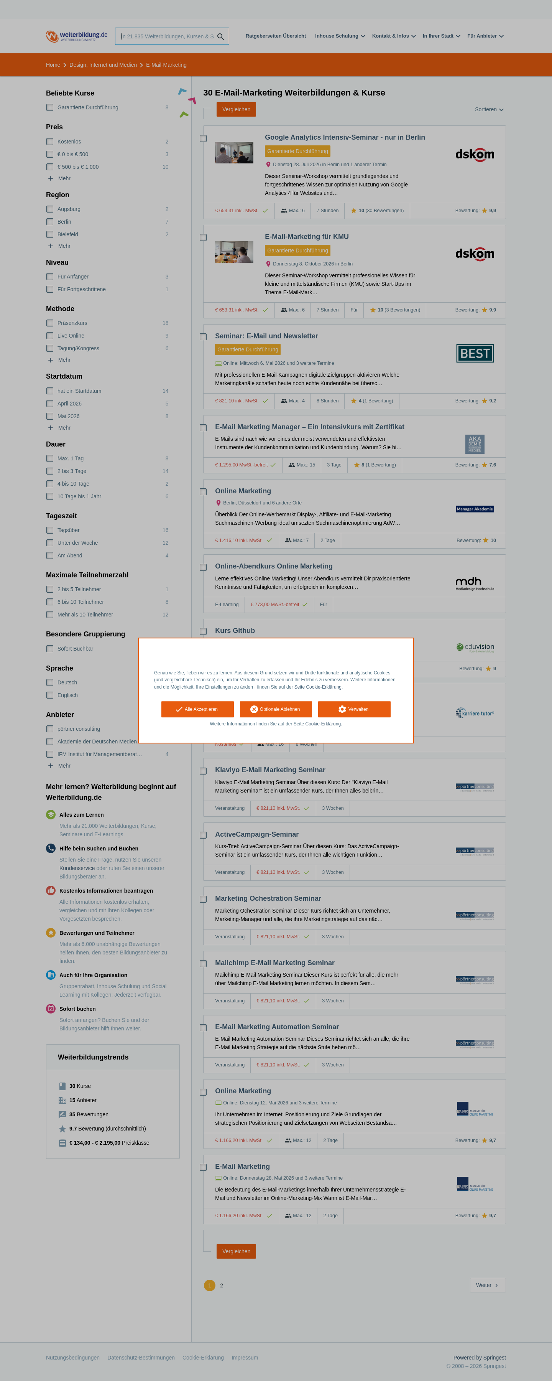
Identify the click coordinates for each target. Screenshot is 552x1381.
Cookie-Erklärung (323, 724)
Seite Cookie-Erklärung (318, 687)
